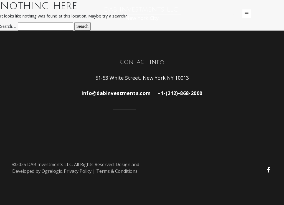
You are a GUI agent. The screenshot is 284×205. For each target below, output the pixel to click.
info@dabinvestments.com (116, 93)
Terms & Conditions (117, 171)
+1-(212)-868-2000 (180, 93)
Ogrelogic (52, 171)
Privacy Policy (78, 171)
